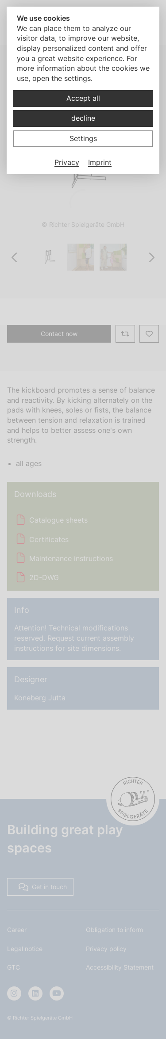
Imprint (100, 162)
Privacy (66, 162)
